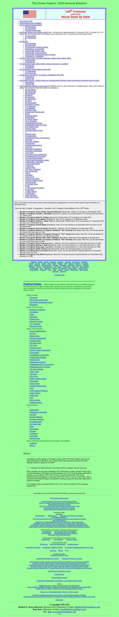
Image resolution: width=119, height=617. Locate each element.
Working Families (36, 403)
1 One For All (29, 177)
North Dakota (34, 268)
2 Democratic (29, 79)
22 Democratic (30, 60)
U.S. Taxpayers (35, 324)
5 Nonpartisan (30, 117)
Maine (31, 265)
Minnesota (63, 265)
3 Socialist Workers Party (34, 130)
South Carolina (83, 268)
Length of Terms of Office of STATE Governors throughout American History (59, 588)
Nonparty (33, 431)
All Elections (44, 544)
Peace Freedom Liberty (38, 379)
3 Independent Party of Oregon (36, 125)
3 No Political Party (31, 127)
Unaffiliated (34, 434)
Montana (85, 265)
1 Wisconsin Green (31, 197)
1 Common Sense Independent (36, 155)
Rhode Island (72, 268)
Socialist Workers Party (38, 386)
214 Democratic (30, 38)
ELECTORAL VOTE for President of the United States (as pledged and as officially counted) (59, 525)
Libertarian (33, 317)
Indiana (60, 263)
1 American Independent (33, 151)
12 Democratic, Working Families (36, 47)
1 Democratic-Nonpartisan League (37, 160)
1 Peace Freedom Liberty (34, 180)
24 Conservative (30, 103)
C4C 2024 (33, 345)
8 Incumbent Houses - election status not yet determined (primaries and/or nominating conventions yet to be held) (59, 80)
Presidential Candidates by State (52, 547)
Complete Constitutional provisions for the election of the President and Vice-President (59, 595)
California (60, 262)
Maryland (37, 265)
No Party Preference (37, 419)
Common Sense (35, 348)
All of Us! (33, 334)
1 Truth (27, 186)
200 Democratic (30, 45)
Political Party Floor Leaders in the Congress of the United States (59, 585)
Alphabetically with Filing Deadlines (65, 531)
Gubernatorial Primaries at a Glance (47, 558)
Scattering (33, 443)
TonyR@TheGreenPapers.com (73, 609)
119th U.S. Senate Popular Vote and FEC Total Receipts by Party (59, 503)
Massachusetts (46, 265)
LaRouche (33, 374)
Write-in (32, 446)
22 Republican (30, 62)
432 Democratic (30, 92)
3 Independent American (33, 123)
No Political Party (36, 422)
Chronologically (46, 533)
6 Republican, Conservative (34, 49)
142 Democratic (30, 73)
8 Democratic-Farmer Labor (34, 112)
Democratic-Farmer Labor (39, 300)
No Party (33, 415)
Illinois (54, 263)
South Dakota (34, 270)
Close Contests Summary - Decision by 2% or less (59, 508)
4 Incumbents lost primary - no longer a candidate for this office (42, 75)
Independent (34, 410)
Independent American (38, 362)
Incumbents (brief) (26, 21)
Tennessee (43, 270)
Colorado (68, 262)
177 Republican (30, 71)
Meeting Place (52, 516)
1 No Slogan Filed (31, 171)
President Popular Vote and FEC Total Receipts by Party (59, 501)
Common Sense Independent (40, 350)
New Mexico (67, 267)
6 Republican (29, 82)
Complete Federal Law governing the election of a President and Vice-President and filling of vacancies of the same (59, 596)
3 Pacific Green (30, 129)
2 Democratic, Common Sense (35, 53)
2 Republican (29, 77)
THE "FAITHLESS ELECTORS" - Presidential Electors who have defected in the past (59, 519)
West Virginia (84, 270)
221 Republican (30, 36)
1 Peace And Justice (32, 179)
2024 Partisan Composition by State (59, 571)
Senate (60, 550)
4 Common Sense (31, 119)
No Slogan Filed (35, 424)
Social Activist (34, 384)
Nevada (38, 267)
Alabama (34, 262)
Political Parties (32, 284)
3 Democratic (29, 66)
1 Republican (29, 67)
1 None (27, 173)
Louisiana (85, 263)
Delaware (84, 262)
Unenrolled (33, 436)
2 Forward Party (30, 136)
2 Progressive (30, 143)
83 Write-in (29, 95)
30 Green (28, 101)
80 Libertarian (30, 97)
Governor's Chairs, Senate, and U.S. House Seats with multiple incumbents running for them (59, 566)
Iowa (65, 263)
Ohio (41, 268)
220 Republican (30, 27)
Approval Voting (35, 341)
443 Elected (24, 42)
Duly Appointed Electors (59, 517)
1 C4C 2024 (29, 153)
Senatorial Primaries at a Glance (72, 558)
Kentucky (78, 263)
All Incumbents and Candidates (31, 23)
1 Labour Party (30, 167)
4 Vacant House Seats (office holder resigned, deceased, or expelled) (44, 64)
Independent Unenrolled (38, 412)
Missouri (79, 265)
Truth (31, 388)
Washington (74, 270)
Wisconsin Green (36, 326)
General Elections (72, 544)
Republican (34, 305)
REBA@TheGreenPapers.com (87, 607)
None (32, 427)
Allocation (59, 514)
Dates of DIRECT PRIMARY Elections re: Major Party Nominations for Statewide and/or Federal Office (59, 587)
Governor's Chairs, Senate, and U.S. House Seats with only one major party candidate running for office (59, 568)
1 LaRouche (29, 166)
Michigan (55, 265)
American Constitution (37, 310)
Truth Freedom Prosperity (39, 391)
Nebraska (32, 267)
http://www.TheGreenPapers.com (62, 612)
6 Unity (27, 114)
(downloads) (59, 600)
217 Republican (30, 43)
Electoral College (71, 539)
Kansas (71, 263)
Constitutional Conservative (39, 355)
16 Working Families (32, 105)
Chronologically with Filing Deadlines (65, 533)
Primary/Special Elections (58, 544)
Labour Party (34, 372)
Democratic (34, 298)
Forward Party (35, 360)
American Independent (38, 338)
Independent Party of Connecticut (41, 364)
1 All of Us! (28, 147)
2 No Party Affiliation (32, 142)
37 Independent (30, 99)
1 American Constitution (33, 149)
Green (32, 314)
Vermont (60, 270)
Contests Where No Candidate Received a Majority (59, 509)
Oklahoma (47, 268)
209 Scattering (30, 93)
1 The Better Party (31, 184)
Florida (31, 263)
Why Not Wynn (35, 400)
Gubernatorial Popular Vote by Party (59, 504)
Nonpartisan (34, 429)
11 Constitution (30, 106)
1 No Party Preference (33, 169)
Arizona (46, 262)
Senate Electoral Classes (59, 577)
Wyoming (63, 271)
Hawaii (44, 263)
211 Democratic (30, 29)
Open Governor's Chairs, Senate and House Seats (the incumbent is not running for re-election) (59, 562)
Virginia (67, 270)
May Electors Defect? (59, 520)
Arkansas (53, 262)
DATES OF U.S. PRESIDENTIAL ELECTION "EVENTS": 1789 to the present (59, 522)
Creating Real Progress (38, 357)
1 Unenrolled (29, 190)
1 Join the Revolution (32, 164)
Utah (54, 270)
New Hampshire (48, 267)
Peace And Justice (36, 322)
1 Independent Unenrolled (34, 162)
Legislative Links (59, 275)
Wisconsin (55, 271)
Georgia (37, 263)
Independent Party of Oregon (40, 367)
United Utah (34, 395)
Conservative (34, 353)
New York (75, 267)
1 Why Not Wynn (31, 195)
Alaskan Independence (38, 331)
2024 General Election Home (59, 498)
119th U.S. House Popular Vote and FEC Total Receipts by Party (59, 506)
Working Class (35, 438)
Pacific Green (34, 319)
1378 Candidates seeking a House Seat (33, 86)
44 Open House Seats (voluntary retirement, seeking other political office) (45, 58)
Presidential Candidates (32, 547)
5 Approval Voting (31, 116)
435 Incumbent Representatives (31, 25)
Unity (31, 398)
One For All (34, 376)
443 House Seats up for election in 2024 (34, 32)
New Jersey (57, 267)
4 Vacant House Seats (33, 30)
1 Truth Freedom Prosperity (34, 188)
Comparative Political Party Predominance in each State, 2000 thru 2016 (59, 581)
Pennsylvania (62, 268)
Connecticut (76, 262)
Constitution (34, 312)
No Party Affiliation (36, 417)
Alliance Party (34, 336)
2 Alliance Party (30, 134)
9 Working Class (30, 110)
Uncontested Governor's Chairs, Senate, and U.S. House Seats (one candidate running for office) (59, 565)
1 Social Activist (30, 182)
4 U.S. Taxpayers (31, 121)
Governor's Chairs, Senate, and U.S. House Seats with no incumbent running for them (59, 563)
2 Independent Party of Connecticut (37, 138)
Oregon (54, 268)
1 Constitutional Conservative (35, 156)
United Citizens (35, 393)
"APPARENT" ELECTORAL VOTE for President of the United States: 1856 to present (59, 523)
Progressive (34, 381)
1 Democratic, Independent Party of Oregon (40, 55)
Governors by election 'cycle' (59, 555)
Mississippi (71, 265)
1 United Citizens (31, 192)
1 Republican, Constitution (34, 56)
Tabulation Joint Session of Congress (71, 516)
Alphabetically (46, 531)
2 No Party (28, 140)
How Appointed (40, 516)
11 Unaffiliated (30, 108)
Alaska (40, 262)
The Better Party (35, 343)
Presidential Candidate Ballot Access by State (79, 547)
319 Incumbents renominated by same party (35, 69)
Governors (53, 550)
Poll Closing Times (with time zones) (59, 535)
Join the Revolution (36, 369)
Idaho (49, 263)
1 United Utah (30, 193)
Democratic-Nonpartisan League (41, 302)
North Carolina (84, 267)
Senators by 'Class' (59, 554)
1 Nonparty (29, 175)
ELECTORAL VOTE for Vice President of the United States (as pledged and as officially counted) (59, 527)
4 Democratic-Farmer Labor (34, 51)
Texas (50, 270)
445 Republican (30, 90)
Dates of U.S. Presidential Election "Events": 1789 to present (59, 592)
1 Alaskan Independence (33, 145)
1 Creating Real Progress (34, 158)
